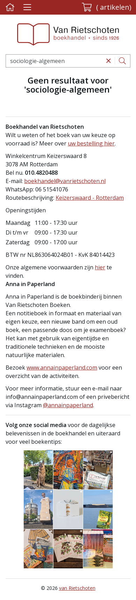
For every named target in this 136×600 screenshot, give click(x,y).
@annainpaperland (68, 405)
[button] (107, 7)
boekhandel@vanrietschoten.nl (65, 181)
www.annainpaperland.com (62, 367)
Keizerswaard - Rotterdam (90, 198)
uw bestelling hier (91, 143)
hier (100, 267)
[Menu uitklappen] (27, 7)
